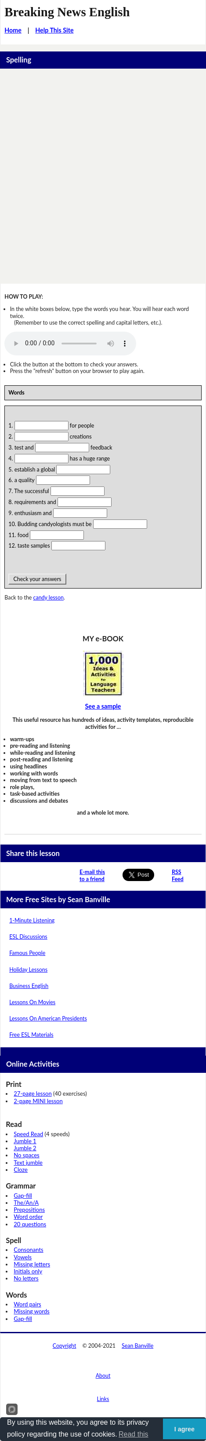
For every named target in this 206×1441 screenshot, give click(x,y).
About (103, 1375)
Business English (28, 986)
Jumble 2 (25, 1148)
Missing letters (32, 1264)
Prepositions (29, 1209)
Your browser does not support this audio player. (70, 343)
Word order (28, 1216)
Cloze (21, 1169)
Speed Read (28, 1133)
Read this (133, 1434)
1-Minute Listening (31, 920)
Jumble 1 (25, 1141)
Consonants (28, 1249)
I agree (184, 1429)
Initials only (28, 1271)
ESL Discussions (28, 936)
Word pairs (27, 1304)
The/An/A (26, 1202)
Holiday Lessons (28, 969)
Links (103, 1399)
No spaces (26, 1155)
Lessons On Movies (32, 1002)
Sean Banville (137, 1345)
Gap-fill (23, 1195)
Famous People (27, 953)
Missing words (31, 1311)
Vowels (23, 1257)
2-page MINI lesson (38, 1101)
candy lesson (48, 597)
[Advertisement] (103, 176)
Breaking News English (67, 12)
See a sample (103, 706)
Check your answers (37, 579)
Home (13, 30)
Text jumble (28, 1162)
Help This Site (54, 30)
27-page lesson (32, 1093)
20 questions (30, 1224)
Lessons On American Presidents (48, 1018)
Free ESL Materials (31, 1034)
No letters (26, 1278)
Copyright (64, 1345)
